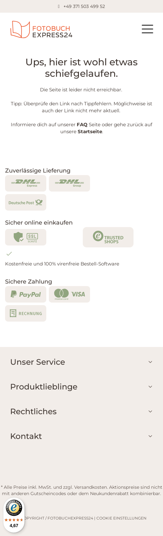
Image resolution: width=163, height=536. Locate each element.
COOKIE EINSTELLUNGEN (121, 518)
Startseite (90, 131)
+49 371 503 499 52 (84, 6)
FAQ (82, 124)
